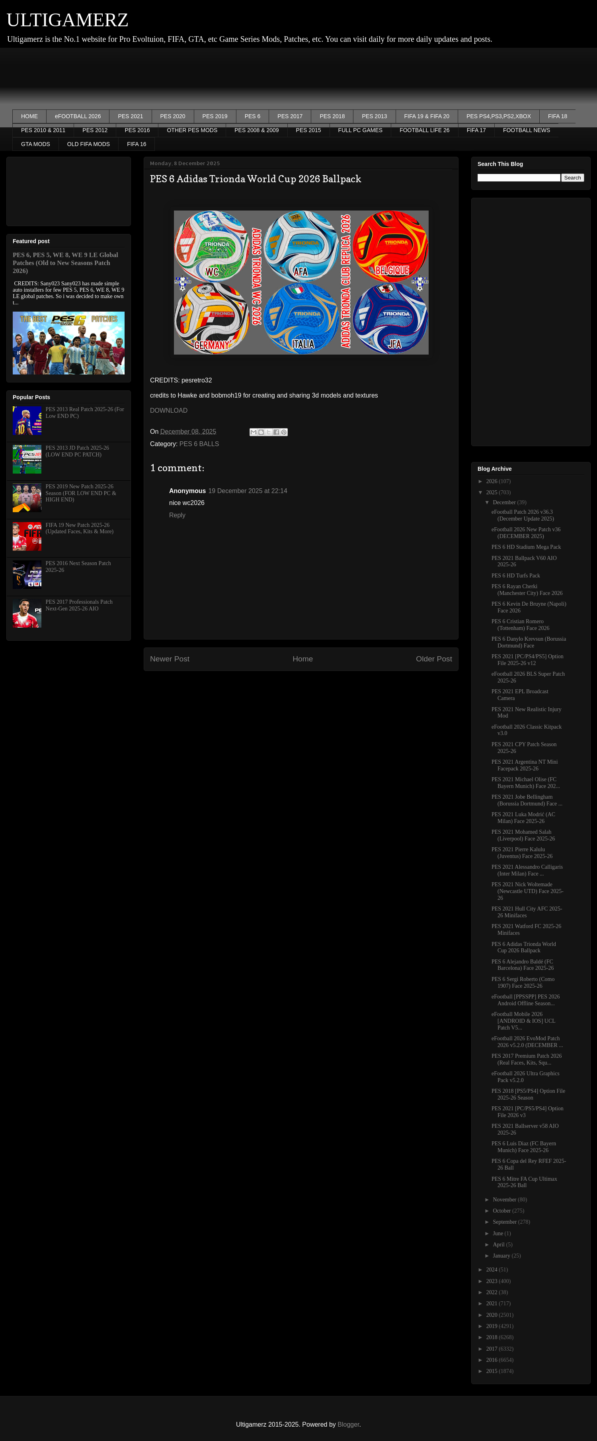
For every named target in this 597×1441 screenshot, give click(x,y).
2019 (492, 1326)
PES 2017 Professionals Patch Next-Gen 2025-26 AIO (79, 605)
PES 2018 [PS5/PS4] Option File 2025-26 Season (528, 1094)
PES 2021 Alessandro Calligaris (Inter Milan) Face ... (527, 870)
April (499, 1245)
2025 (492, 492)
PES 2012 (94, 130)
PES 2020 (172, 116)
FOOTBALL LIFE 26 (425, 130)
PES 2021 (130, 116)
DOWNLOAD (168, 410)
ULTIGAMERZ (67, 19)
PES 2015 (308, 130)
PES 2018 (332, 116)
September (505, 1222)
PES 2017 (289, 116)
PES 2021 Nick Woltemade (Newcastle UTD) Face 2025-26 (528, 891)
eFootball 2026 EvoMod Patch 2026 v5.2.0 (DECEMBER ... (527, 1041)
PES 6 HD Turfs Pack (516, 576)
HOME (29, 116)
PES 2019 (215, 116)
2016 (492, 1360)
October (502, 1211)
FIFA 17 (476, 130)
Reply (177, 515)
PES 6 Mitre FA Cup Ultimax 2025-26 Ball (524, 1182)
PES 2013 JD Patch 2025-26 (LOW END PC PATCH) (77, 451)
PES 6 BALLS (199, 444)
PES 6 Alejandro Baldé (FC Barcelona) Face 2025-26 (523, 965)
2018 (492, 1337)
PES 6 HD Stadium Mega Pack (526, 547)
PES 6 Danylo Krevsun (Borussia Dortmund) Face (529, 642)
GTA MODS (35, 144)
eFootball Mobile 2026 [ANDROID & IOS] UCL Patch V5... (523, 1021)
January (502, 1256)
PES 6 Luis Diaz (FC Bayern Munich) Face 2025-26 (524, 1147)
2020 (492, 1315)
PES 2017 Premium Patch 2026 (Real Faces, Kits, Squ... (527, 1059)
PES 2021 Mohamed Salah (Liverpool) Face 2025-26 (523, 835)
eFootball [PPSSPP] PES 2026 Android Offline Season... (526, 1000)
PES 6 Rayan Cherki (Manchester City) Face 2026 (527, 589)
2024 (492, 1270)
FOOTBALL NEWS (526, 130)
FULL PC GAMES (360, 130)
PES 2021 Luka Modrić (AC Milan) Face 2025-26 (523, 817)
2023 (492, 1281)
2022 (492, 1292)
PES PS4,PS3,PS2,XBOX (498, 116)
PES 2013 (374, 116)
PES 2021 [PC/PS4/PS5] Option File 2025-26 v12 (528, 659)
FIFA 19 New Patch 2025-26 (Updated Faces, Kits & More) (80, 528)
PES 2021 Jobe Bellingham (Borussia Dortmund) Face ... (527, 800)
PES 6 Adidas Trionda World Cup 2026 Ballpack (524, 947)
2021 (492, 1303)
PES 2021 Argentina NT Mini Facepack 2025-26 (525, 765)
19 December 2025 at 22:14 (247, 490)
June (498, 1233)
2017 (492, 1349)
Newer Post (169, 659)
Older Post (434, 659)
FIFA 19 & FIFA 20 (427, 116)
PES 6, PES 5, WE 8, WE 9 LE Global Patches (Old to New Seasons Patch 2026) (65, 263)
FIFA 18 (557, 116)
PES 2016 (137, 130)
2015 (492, 1371)
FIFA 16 (136, 144)
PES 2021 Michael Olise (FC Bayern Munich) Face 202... (526, 782)
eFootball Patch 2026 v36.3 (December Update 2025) (523, 515)
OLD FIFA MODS (88, 144)
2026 (492, 481)
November (505, 1200)
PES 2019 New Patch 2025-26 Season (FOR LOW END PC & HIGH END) (81, 493)
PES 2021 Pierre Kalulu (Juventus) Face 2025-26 (522, 852)
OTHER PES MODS (192, 130)
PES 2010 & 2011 (43, 130)
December (505, 502)
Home (303, 659)
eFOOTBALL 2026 (78, 116)
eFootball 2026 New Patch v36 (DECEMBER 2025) (526, 532)
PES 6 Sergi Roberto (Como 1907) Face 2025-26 (523, 982)
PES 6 (253, 116)
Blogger (348, 1424)
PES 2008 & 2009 (256, 130)
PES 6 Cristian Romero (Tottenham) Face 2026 (520, 624)
